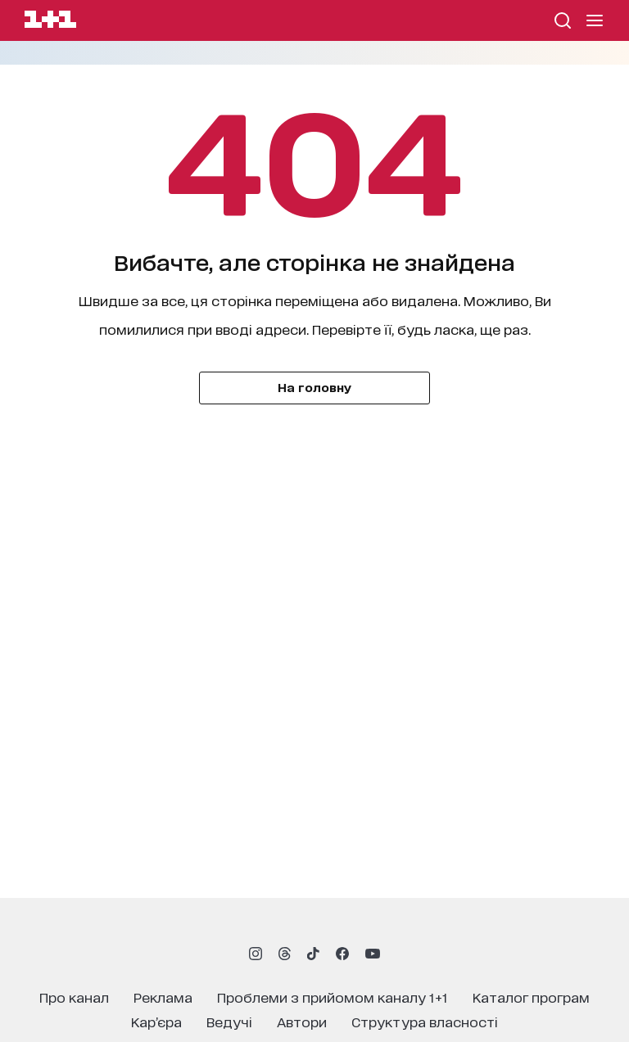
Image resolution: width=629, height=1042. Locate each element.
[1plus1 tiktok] (313, 953)
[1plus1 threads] (284, 953)
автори (302, 1021)
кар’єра (156, 1021)
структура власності (424, 1021)
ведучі (229, 1021)
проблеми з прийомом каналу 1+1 (332, 996)
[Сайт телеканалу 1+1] (50, 21)
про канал (74, 996)
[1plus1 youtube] (372, 954)
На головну (314, 387)
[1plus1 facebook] (342, 953)
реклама (162, 996)
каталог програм (531, 996)
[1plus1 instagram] (255, 953)
